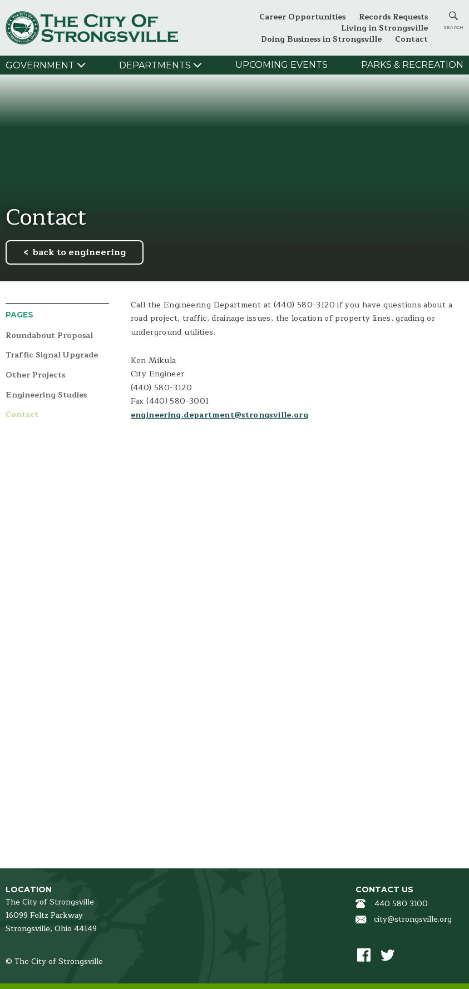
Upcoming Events (281, 64)
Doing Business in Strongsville (321, 39)
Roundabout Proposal (49, 336)
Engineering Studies (46, 395)
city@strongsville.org (413, 919)
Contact (411, 39)
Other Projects (35, 375)
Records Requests (393, 17)
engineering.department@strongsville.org (219, 415)
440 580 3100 (401, 903)
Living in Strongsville (384, 28)
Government (40, 65)
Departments (155, 65)
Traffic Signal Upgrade (52, 355)
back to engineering (79, 252)
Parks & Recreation (412, 64)
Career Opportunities (302, 17)
